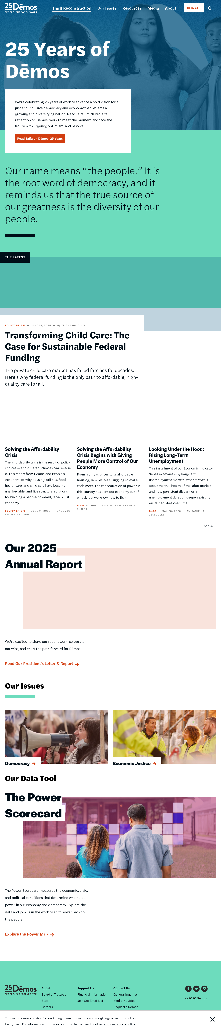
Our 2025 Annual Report (43, 556)
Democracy (17, 763)
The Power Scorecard (33, 805)
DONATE (194, 7)
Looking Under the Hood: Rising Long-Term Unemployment (176, 454)
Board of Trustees (54, 994)
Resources (131, 8)
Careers (47, 1006)
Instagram (204, 989)
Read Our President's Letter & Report (39, 663)
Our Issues (106, 8)
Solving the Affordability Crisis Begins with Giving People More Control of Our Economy (107, 457)
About (170, 8)
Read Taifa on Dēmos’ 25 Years (40, 138)
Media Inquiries (124, 1000)
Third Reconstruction (71, 8)
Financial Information (92, 994)
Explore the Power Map (26, 934)
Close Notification (209, 1021)
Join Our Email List (90, 1000)
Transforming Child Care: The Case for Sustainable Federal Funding (67, 346)
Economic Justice (132, 763)
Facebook (188, 989)
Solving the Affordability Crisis (32, 451)
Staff (45, 1000)
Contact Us (121, 988)
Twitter (196, 989)
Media (153, 8)
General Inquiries (125, 994)
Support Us (85, 988)
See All (209, 525)
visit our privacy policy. (120, 1024)
